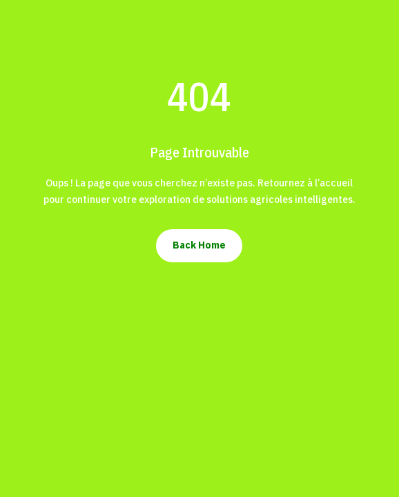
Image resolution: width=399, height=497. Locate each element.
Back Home (199, 245)
